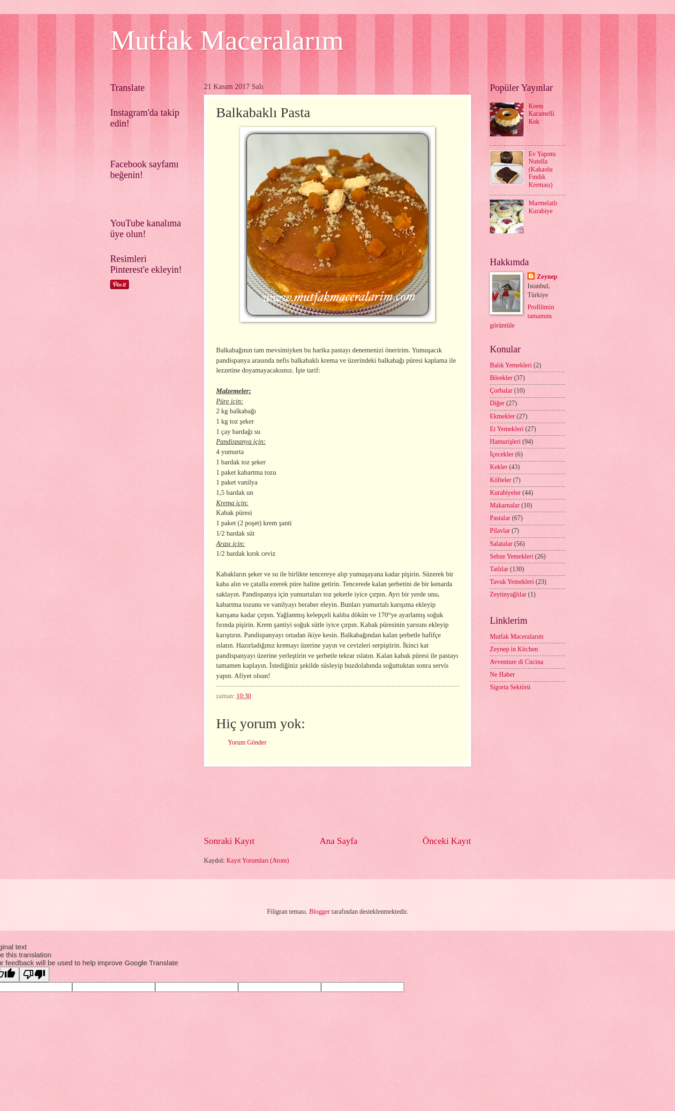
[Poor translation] (34, 974)
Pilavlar (500, 530)
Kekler (499, 466)
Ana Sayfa (339, 841)
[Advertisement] (374, 800)
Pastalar (500, 518)
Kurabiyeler (505, 492)
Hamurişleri (505, 441)
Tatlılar (499, 569)
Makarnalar (505, 505)
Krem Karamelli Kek (542, 114)
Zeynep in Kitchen (514, 649)
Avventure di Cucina (516, 661)
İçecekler (502, 454)
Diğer (497, 403)
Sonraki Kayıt (229, 841)
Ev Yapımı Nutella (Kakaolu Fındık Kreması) (542, 169)
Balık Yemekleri (511, 365)
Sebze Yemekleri (511, 556)
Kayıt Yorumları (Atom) (257, 860)
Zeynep (547, 276)
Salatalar (501, 543)
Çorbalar (501, 390)
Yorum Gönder (247, 742)
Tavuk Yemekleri (512, 581)
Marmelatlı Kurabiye (543, 207)
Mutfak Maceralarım (227, 40)
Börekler (501, 377)
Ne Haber (502, 674)
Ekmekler (502, 416)
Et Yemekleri (507, 428)
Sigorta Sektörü (510, 687)
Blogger (319, 911)
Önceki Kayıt (446, 841)
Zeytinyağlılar (508, 594)
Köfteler (500, 480)
